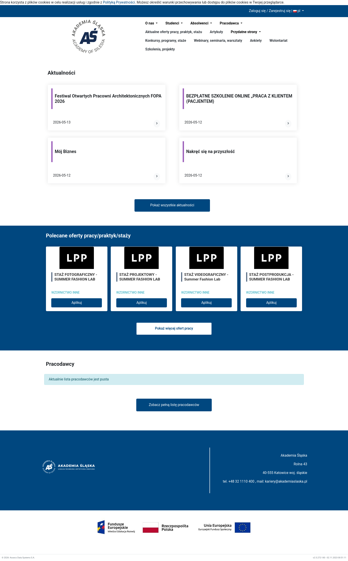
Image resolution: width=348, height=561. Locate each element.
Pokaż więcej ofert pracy (174, 328)
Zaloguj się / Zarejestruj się (270, 11)
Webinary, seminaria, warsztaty (218, 41)
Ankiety (256, 41)
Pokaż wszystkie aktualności (172, 205)
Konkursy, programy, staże (165, 41)
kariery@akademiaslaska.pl (286, 481)
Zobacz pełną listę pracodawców (174, 405)
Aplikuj (76, 303)
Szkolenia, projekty (160, 49)
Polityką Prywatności (119, 2)
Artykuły (216, 32)
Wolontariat (278, 41)
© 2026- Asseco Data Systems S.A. (18, 557)
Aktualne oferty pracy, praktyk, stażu (173, 32)
